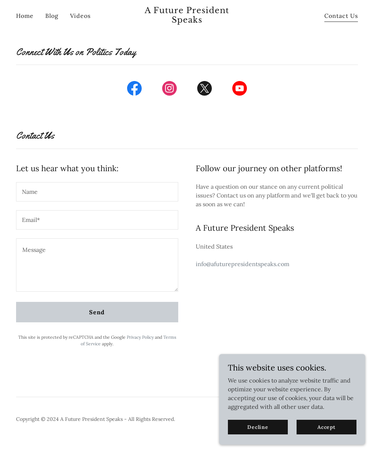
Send (97, 312)
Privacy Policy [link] (140, 337)
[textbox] (97, 191)
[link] (187, 20)
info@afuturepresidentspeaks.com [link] (242, 264)
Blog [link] (51, 15)
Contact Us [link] (341, 15)
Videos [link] (80, 15)
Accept (326, 426)
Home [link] (25, 15)
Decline (257, 426)
